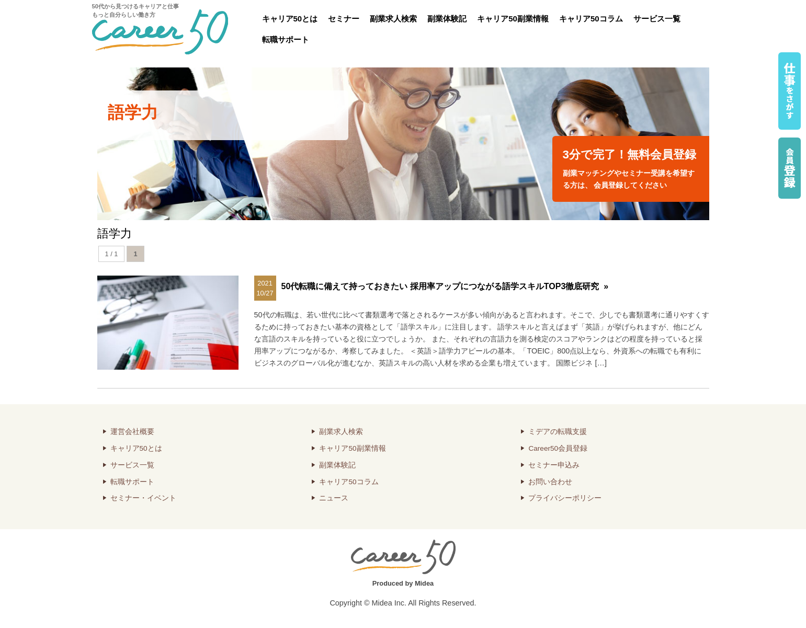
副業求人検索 (393, 18)
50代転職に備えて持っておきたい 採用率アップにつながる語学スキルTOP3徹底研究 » (445, 286)
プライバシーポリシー (564, 498)
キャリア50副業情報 (513, 18)
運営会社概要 (132, 432)
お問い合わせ (550, 482)
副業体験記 (447, 18)
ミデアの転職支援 (557, 432)
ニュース (333, 498)
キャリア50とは (290, 18)
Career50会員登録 (557, 448)
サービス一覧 (656, 18)
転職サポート (285, 39)
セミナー (343, 18)
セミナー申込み (554, 465)
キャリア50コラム (591, 18)
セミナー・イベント (143, 498)
